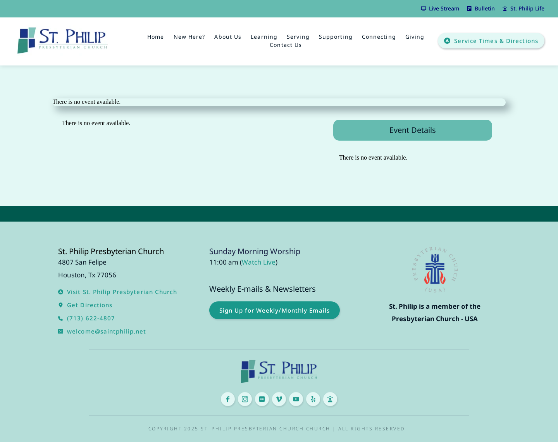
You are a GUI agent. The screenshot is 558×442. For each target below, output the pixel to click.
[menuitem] (155, 37)
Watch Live (259, 262)
